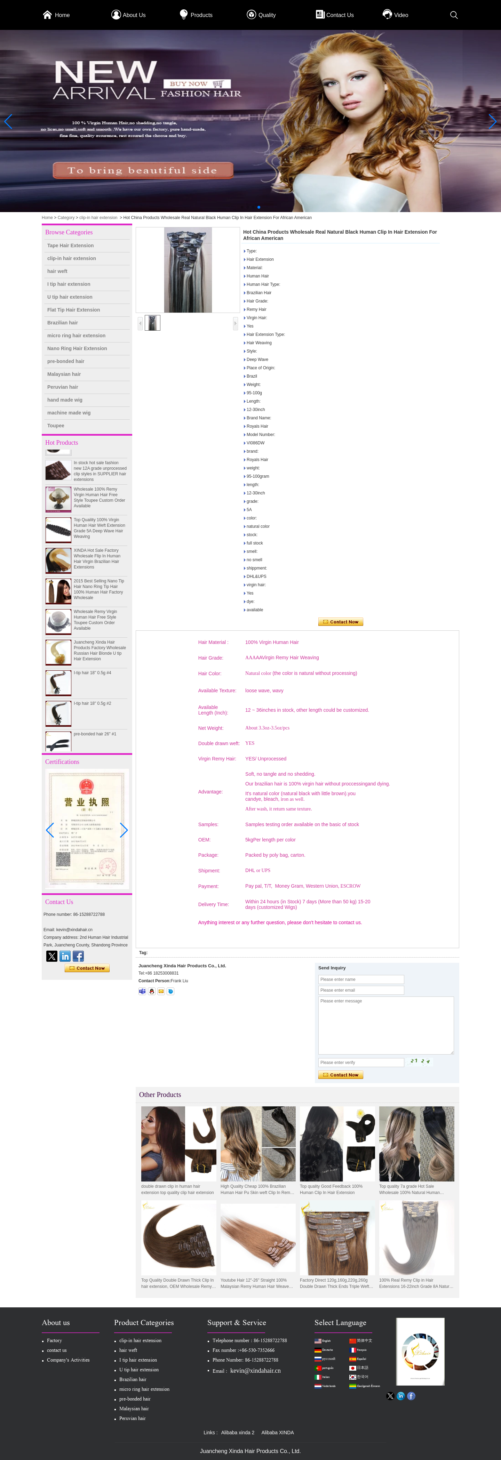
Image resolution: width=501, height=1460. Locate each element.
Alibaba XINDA (277, 1432)
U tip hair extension (70, 297)
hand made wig (64, 400)
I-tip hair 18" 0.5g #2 (92, 708)
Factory (54, 1341)
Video (401, 15)
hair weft (57, 271)
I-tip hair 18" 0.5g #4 (92, 678)
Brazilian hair (62, 322)
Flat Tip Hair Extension (73, 310)
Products (202, 15)
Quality (267, 15)
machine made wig (68, 413)
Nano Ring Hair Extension (77, 348)
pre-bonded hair (66, 361)
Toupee (55, 425)
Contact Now (87, 968)
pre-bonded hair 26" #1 (95, 739)
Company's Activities (68, 1360)
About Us (134, 15)
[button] (242, 207)
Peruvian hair (62, 387)
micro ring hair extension (76, 335)
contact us (57, 1351)
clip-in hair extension (98, 217)
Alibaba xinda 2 (238, 1432)
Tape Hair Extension (70, 245)
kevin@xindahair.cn (255, 1370)
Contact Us (340, 15)
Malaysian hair (64, 374)
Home (62, 15)
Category (66, 217)
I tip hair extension (68, 284)
